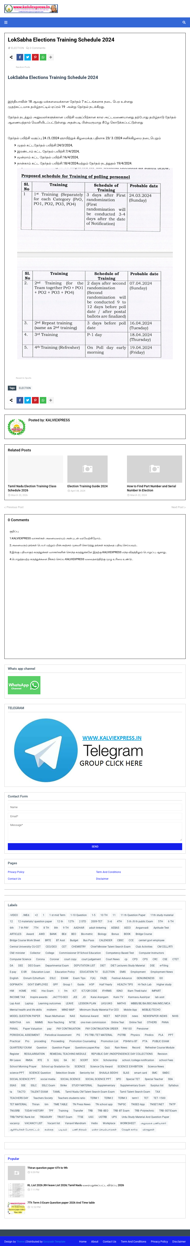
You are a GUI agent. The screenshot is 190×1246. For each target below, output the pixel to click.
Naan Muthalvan (55, 1015)
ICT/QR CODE (89, 989)
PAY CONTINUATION (68, 1027)
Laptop (29, 1002)
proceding (40, 1040)
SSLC (34, 1084)
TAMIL (56, 1090)
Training (63, 1109)
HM (12, 989)
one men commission (93, 1021)
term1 (135, 1097)
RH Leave (15, 1059)
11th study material (161, 914)
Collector (35, 951)
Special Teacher (154, 1078)
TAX (157, 1090)
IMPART (156, 989)
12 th (60, 920)
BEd (64, 932)
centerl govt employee (151, 939)
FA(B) (103, 977)
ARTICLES (15, 932)
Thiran (36, 1103)
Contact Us (14, 877)
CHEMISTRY (79, 945)
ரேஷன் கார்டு (130, 1128)
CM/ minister (17, 951)
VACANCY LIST (33, 1122)
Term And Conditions (108, 871)
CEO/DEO (51, 945)
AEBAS (115, 926)
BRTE (48, 939)
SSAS (13, 1084)
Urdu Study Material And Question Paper (145, 1115)
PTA (144, 1040)
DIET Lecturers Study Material (128, 964)
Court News (113, 958)
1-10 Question (78, 914)
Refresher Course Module (159, 1046)
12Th (71, 920)
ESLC (53, 977)
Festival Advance (122, 977)
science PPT (17, 1071)
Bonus (115, 932)
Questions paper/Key (87, 1046)
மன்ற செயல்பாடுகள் (104, 1128)
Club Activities (144, 945)
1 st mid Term (57, 914)
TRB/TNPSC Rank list (22, 1115)
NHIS (175, 1015)
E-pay (13, 970)
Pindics (149, 1033)
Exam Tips (79, 977)
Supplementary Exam (132, 1084)
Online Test (135, 1021)
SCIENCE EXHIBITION (130, 1065)
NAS (72, 1015)
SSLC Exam (48, 1084)
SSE (23, 1084)
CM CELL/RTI (165, 945)
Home (83, 1240)
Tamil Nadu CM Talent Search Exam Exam (90, 1090)
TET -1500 (159, 1097)
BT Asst (60, 939)
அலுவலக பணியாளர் (153, 1122)
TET (146, 1097)
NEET (106, 1015)
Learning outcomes (49, 1002)
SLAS (126, 1071)
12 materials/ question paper (35, 920)
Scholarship (110, 1059)
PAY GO (127, 1027)
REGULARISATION (34, 1052)
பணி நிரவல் (79, 1128)
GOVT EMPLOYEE (38, 983)
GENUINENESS (145, 977)
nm (28, 1021)
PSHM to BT (130, 1040)
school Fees (166, 1059)
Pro (27, 1040)
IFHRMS (107, 989)
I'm (66, 989)
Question (42, 1046)
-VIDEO (14, 914)
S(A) (56, 1059)
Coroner (54, 958)
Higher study (164, 983)
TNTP (172, 1103)
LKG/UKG (106, 1002)
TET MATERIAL (18, 1103)
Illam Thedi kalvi (137, 989)
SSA (170, 1078)
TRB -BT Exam (121, 1109)
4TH (119, 920)
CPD (135, 958)
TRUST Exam (64, 1115)
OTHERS (152, 1021)
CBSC (120, 939)
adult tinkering (97, 926)
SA (65, 1059)
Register (14, 1052)
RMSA (29, 1059)
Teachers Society (43, 1097)
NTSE (72, 1021)
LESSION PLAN (87, 1002)
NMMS (39, 1021)
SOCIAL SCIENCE (70, 1078)
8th (56, 926)
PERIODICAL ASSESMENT (25, 1033)
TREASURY (46, 1115)
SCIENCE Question (40, 1071)
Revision (162, 1052)
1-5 (93, 914)
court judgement (91, 958)
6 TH (171, 920)
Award (30, 932)
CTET (175, 958)
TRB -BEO (103, 1109)
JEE (75, 996)
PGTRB (122, 1033)
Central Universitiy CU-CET (25, 945)
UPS (114, 1115)
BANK (53, 932)
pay (49, 1027)
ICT (75, 989)
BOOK (127, 932)
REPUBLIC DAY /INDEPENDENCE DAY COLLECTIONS (122, 1052)
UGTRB (103, 1115)
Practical (15, 1040)
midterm (52, 1008)
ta (11, 1090)
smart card (140, 1071)
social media (47, 1078)
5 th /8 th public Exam (140, 920)
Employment (138, 970)
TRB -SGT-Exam (168, 1109)
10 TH (104, 914)
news (135, 1015)
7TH (35, 926)
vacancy (15, 1122)
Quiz (107, 1046)
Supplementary (106, 1084)
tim (46, 1103)
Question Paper (61, 1046)
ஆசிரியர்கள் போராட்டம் (25, 1128)
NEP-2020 (121, 1015)
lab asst (159, 996)
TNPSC (122, 1103)
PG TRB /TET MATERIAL (99, 1033)
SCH (95, 1059)
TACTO (21, 1090)
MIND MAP (68, 1008)
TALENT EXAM (39, 1090)
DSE (152, 964)
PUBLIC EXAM (160, 1040)
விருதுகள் (148, 1128)
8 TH (46, 926)
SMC (154, 1071)
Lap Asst (15, 1002)
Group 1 (67, 983)
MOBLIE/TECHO (151, 1008)
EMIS (123, 970)
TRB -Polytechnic (144, 1109)
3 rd (109, 920)
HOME (22, 989)
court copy (70, 958)
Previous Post (15, 506)
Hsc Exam (47, 989)
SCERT (84, 1059)
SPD (118, 1078)
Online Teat (117, 1021)
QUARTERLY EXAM (21, 1046)
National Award (89, 1015)
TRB (90, 1109)
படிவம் (62, 1128)
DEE (20, 964)
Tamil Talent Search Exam (135, 1090)
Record (136, 1046)
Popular (13, 1158)
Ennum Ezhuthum (34, 977)
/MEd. (26, 914)
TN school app (104, 1103)
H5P (91, 983)
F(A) (92, 977)
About (94, 1240)
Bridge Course (144, 932)
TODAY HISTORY (34, 1109)
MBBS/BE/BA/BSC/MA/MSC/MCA (150, 1002)
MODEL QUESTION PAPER (25, 1015)
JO (84, 996)
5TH (160, 920)
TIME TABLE (60, 1103)
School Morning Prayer (23, 1065)
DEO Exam (34, 964)
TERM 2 (108, 1097)
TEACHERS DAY (19, 1097)
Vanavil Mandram (75, 1122)
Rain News (121, 1046)
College (49, 951)
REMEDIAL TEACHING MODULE (68, 1052)
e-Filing (164, 964)
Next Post (177, 506)
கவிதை (49, 1128)
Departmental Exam (57, 964)
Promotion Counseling (82, 1040)
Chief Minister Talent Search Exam (111, 945)
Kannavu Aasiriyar (139, 996)
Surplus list (156, 1084)
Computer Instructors (151, 951)
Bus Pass (88, 939)
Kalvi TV (118, 996)
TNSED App (138, 1103)
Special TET (133, 1078)
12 (11, 920)
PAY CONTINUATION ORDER (101, 1027)
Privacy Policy (16, 871)
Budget (74, 939)
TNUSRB (15, 1109)
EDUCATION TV (89, 970)
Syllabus (173, 1084)
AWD (42, 932)
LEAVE (69, 1002)
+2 (36, 914)
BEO (73, 932)
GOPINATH (16, 983)
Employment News (162, 970)
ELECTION (17, 48)
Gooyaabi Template (54, 1240)
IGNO (120, 989)
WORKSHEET (128, 1122)
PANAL (14, 1027)
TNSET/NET (157, 1103)
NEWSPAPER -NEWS (155, 1015)
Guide (80, 983)
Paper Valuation (32, 1027)
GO (161, 977)
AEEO (127, 926)
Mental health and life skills (26, 1008)
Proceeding (57, 1040)
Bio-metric (87, 932)
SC (73, 1059)
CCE (131, 939)
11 (114, 914)
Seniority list (87, 1071)
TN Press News (81, 1103)
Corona (40, 958)
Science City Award (101, 1065)
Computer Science (20, 958)
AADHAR (79, 926)
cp (126, 958)
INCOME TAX (17, 996)
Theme (20, 1240)
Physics (135, 1033)
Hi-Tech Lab (145, 983)
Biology (102, 932)
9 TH (66, 926)
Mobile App (130, 1008)
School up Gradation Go (56, 1065)
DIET (103, 964)
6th (12, 926)
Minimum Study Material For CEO (99, 1008)
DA (11, 964)
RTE (40, 1059)
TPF (51, 1109)
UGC (91, 1115)
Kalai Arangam (99, 996)
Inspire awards (38, 996)
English (14, 977)
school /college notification (138, 1059)
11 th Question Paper (133, 914)
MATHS (121, 1002)
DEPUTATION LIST (84, 964)
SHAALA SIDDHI (108, 1071)
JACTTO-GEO (60, 996)
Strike (63, 1084)
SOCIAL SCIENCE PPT (22, 1078)
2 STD (82, 920)
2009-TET (96, 920)
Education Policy (65, 970)
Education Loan (41, 970)
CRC (155, 958)
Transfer (78, 1109)
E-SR (24, 970)
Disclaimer (102, 877)
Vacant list (53, 1122)
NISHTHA (15, 1021)
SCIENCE (80, 1065)
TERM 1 (94, 1097)
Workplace (109, 1122)
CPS (145, 958)
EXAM (64, 977)
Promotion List (109, 1040)
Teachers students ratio (71, 1097)
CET (64, 945)
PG (78, 1033)
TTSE (80, 1115)
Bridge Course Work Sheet (25, 939)
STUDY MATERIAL (82, 1084)
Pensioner (142, 1027)
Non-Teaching (56, 1021)
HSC (34, 989)
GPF (55, 983)
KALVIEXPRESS (57, 419)
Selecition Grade (65, 1071)
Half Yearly (105, 983)
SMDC (166, 1071)
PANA (165, 1021)
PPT (170, 1033)
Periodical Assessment (58, 1033)
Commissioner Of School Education (80, 951)
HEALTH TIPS (125, 983)
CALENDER (105, 939)
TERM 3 (122, 1097)
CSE (165, 958)
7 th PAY (23, 926)
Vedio (94, 1122)
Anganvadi (142, 926)
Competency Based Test (120, 951)
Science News (156, 1065)
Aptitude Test (161, 926)
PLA (160, 1033)
